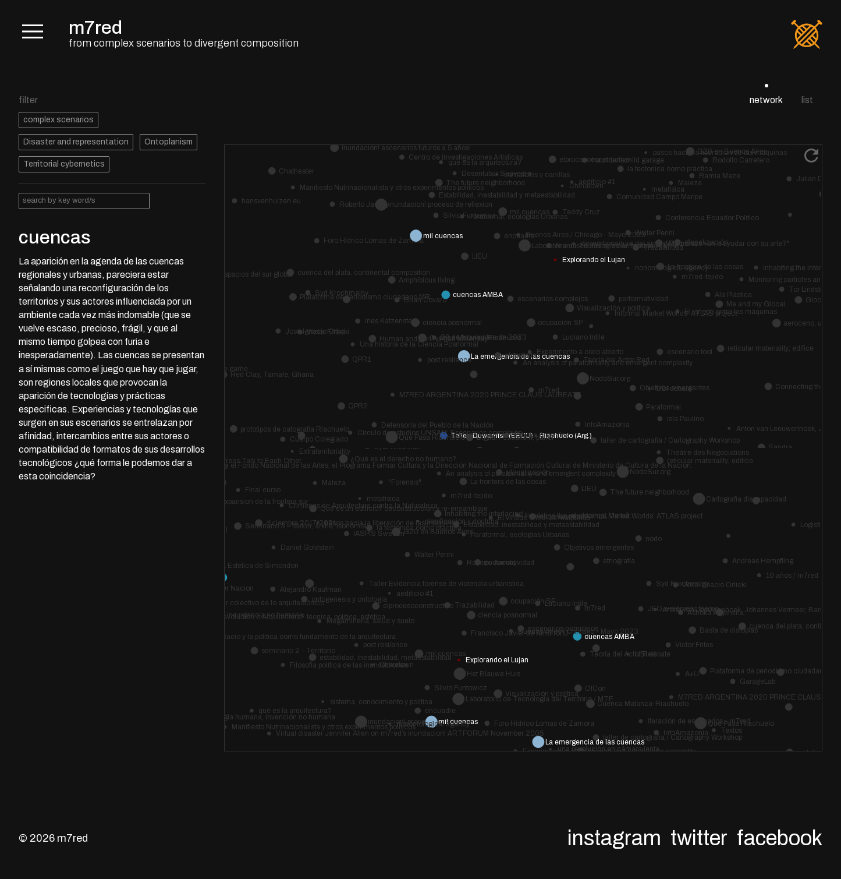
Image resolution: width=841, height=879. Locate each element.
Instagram (614, 838)
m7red (95, 27)
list (807, 100)
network (766, 100)
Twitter (699, 838)
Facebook (779, 838)
